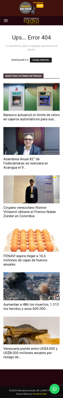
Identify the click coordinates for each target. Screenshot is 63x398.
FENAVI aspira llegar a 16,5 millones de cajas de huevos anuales (25, 260)
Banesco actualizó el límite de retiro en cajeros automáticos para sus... (31, 117)
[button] (5, 20)
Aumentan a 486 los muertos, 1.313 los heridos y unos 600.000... (31, 306)
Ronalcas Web (40, 393)
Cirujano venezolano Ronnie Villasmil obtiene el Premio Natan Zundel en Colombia (29, 212)
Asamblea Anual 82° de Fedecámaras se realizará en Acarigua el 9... (25, 163)
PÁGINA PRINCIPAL (40, 60)
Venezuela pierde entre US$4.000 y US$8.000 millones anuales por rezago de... (30, 353)
